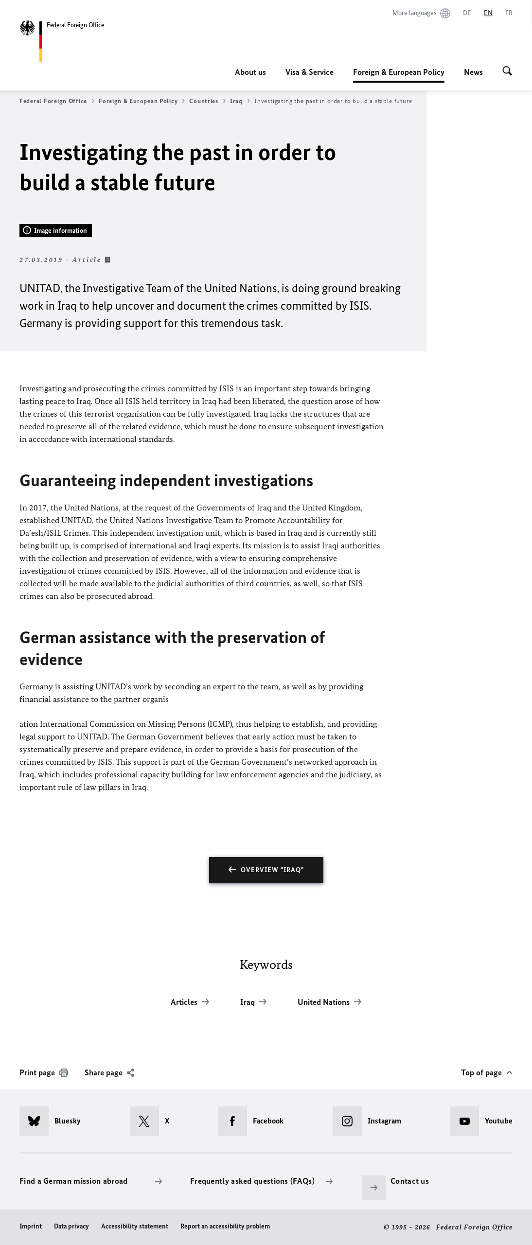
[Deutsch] (467, 13)
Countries (207, 101)
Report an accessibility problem (225, 1226)
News (473, 72)
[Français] (509, 13)
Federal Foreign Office (56, 101)
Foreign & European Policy (398, 72)
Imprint (30, 1226)
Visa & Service (309, 72)
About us (250, 72)
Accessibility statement (134, 1226)
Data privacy (71, 1226)
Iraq (240, 101)
